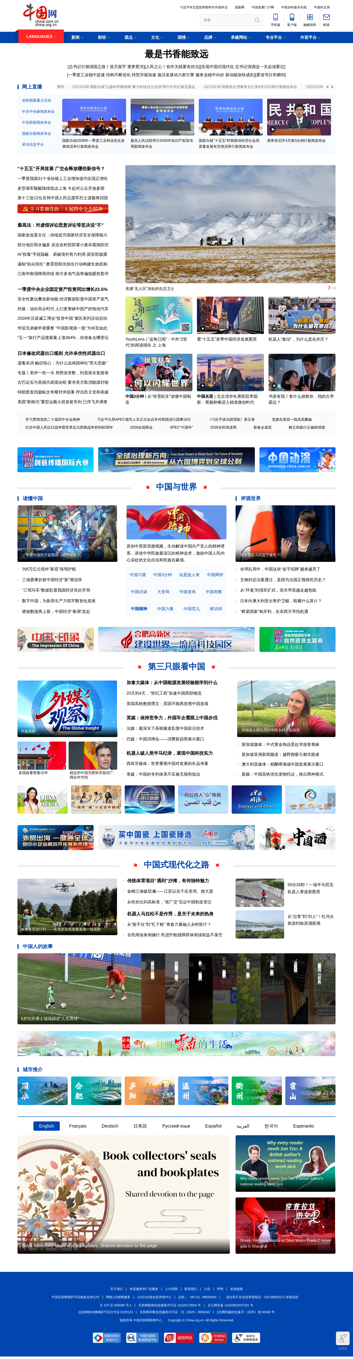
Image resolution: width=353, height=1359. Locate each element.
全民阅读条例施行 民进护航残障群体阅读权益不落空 (174, 936)
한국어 (271, 1127)
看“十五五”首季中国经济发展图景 (227, 340)
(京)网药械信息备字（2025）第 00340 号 (246, 1314)
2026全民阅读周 (223, 428)
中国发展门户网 (263, 7)
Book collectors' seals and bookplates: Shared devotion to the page (89, 1248)
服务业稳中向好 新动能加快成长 (225, 75)
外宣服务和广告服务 (144, 1291)
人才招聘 (171, 1291)
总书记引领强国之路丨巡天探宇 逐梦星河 (106, 66)
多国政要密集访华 (33, 774)
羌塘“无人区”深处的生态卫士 (151, 289)
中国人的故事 (38, 948)
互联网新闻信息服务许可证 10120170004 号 (169, 1307)
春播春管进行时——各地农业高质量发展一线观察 (61, 931)
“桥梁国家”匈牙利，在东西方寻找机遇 (274, 612)
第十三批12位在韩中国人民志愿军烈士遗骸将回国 (62, 198)
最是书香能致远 (176, 54)
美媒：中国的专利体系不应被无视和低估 (163, 775)
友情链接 (236, 1291)
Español (213, 1127)
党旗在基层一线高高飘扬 (292, 420)
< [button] (327, 87)
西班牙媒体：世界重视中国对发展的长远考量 (167, 765)
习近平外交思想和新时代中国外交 (204, 7)
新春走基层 (263, 428)
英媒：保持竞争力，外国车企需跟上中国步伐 (172, 719)
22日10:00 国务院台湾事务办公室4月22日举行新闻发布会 (250, 87)
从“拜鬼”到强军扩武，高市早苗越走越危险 (278, 591)
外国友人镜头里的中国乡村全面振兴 (271, 731)
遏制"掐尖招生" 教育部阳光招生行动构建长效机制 (62, 264)
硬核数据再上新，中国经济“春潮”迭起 (56, 612)
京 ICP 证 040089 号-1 (116, 1307)
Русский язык (176, 1127)
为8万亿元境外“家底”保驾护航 (49, 570)
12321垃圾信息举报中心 (154, 1299)
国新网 (239, 7)
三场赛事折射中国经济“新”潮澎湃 (52, 580)
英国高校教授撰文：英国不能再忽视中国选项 (167, 705)
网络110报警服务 (118, 1299)
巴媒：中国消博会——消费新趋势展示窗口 (165, 740)
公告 (207, 1291)
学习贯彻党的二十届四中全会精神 (52, 420)
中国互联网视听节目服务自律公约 (75, 1299)
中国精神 (139, 610)
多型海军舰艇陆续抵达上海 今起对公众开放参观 (60, 188)
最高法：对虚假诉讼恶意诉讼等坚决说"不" (60, 225)
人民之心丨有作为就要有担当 (172, 66)
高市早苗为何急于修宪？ (260, 556)
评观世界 (251, 499)
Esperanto (303, 1127)
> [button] (332, 87)
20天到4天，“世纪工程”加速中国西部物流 (164, 694)
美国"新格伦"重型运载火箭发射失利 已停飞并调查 (62, 403)
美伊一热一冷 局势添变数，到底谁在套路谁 (69, 373)
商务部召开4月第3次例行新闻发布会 (296, 141)
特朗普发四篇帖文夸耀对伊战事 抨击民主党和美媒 (63, 393)
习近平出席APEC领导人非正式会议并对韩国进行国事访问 (144, 420)
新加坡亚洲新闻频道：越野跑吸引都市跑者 (280, 755)
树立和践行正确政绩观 (307, 428)
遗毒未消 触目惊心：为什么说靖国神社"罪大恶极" (62, 364)
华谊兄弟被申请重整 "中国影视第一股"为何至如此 (62, 329)
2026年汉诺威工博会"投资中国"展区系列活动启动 (62, 319)
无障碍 (343, 1341)
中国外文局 (322, 7)
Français (78, 1127)
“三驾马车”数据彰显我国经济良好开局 (56, 591)
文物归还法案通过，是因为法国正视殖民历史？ (283, 580)
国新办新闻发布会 (36, 133)
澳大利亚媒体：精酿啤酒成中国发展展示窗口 (282, 765)
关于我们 (116, 1291)
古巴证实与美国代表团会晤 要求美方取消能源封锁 (63, 383)
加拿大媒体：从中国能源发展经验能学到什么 (172, 683)
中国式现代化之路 (176, 866)
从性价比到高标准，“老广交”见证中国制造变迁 (169, 903)
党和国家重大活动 (36, 100)
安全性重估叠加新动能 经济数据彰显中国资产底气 (63, 299)
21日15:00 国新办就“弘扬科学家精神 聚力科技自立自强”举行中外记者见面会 (133, 87)
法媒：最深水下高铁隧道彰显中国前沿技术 (165, 729)
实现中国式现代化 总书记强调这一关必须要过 (242, 66)
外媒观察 (28, 733)
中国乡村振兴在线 (294, 7)
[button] (332, 224)
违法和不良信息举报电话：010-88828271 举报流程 (262, 1299)
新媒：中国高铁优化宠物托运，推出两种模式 (282, 775)
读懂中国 (33, 499)
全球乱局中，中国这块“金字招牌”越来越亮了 (280, 570)
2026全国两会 (141, 428)
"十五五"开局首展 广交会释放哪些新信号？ (61, 168)
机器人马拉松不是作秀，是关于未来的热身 (170, 915)
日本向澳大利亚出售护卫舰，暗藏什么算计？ (281, 602)
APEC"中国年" (181, 428)
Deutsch (110, 1127)
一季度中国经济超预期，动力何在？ (51, 556)
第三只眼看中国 (176, 667)
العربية (243, 1127)
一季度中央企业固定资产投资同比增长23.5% (62, 290)
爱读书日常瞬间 (270, 75)
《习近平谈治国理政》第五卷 (231, 420)
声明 (220, 1291)
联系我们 (190, 1291)
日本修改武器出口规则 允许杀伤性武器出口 (61, 354)
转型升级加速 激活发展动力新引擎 (163, 75)
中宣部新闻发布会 (36, 122)
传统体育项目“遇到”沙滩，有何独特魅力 (168, 882)
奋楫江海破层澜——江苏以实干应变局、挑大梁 (170, 892)
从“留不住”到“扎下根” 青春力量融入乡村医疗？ (169, 926)
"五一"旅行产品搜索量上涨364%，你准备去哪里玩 (63, 338)
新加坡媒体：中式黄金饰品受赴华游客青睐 (280, 746)
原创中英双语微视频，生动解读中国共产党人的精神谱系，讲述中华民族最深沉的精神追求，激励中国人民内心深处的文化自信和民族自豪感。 (176, 554)
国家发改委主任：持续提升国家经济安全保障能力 (62, 235)
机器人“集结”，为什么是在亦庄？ (298, 340)
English (46, 1127)
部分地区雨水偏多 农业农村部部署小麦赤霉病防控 (63, 245)
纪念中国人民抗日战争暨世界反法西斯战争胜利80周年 (69, 428)
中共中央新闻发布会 (38, 111)
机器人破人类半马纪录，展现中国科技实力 (170, 754)
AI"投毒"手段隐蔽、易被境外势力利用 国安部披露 (62, 255)
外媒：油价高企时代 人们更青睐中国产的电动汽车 (63, 309)
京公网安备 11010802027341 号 (230, 1307)
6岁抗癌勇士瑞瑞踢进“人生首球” (50, 1020)
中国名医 (205, 397)
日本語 (140, 1127)
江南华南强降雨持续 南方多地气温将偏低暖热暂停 (63, 274)
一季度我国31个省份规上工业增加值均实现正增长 (62, 179)
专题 (21, 373)
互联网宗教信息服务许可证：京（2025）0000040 (175, 1314)
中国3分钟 (134, 397)
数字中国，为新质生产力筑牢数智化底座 (59, 602)
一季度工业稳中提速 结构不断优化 (99, 75)
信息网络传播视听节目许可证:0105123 (105, 1314)
